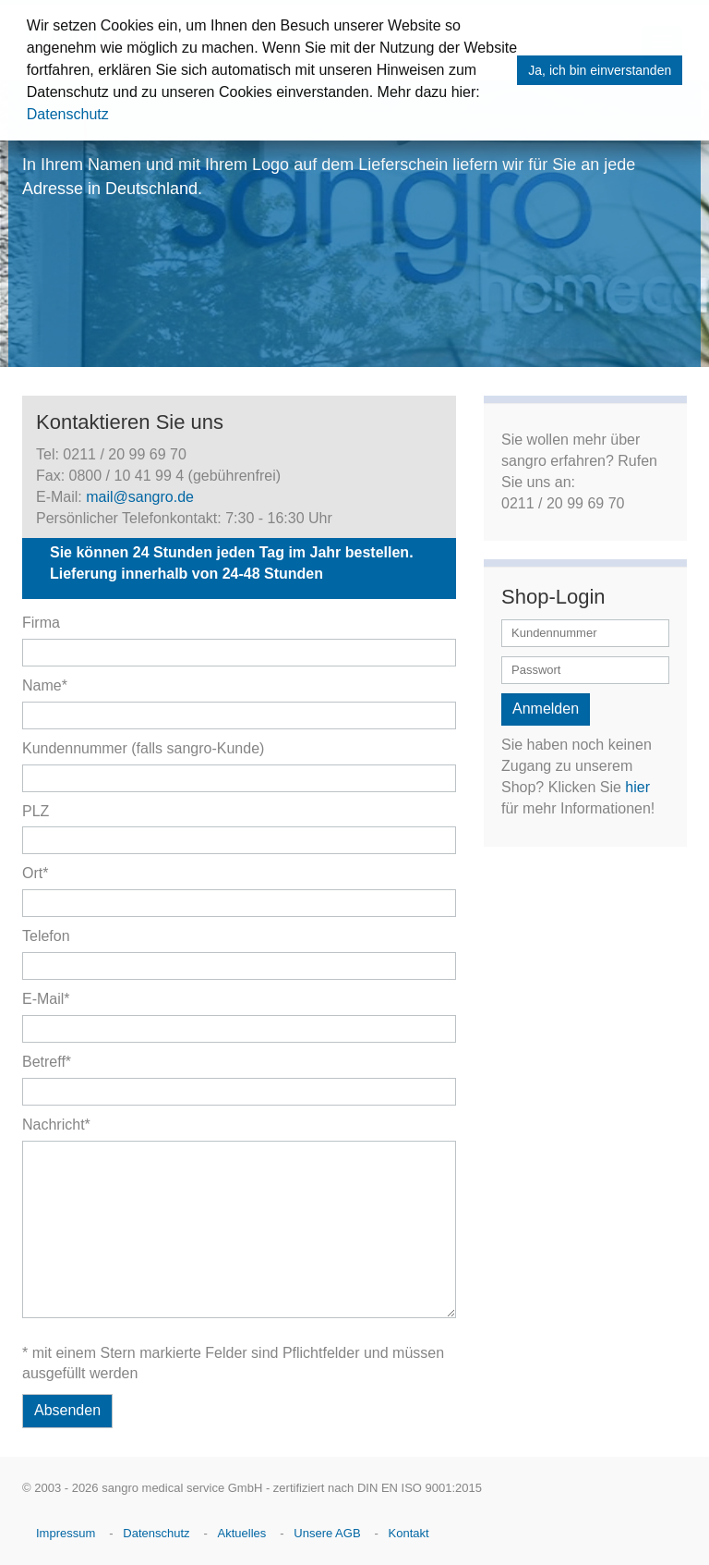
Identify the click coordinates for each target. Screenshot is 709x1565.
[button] (486, 94)
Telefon (46, 936)
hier (637, 787)
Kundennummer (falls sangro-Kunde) (143, 748)
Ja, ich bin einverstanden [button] (599, 70)
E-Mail (46, 999)
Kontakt (409, 1533)
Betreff (46, 1062)
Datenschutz (68, 114)
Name (44, 685)
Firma (41, 622)
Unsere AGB (327, 1533)
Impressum (65, 1533)
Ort (35, 873)
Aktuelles (242, 1533)
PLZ (35, 811)
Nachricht (56, 1124)
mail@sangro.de (140, 497)
